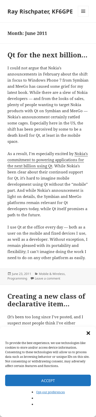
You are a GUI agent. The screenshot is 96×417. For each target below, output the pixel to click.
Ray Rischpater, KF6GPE (40, 11)
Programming (17, 278)
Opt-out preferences (50, 392)
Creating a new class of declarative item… (46, 300)
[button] (88, 333)
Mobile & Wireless (52, 274)
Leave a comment (47, 278)
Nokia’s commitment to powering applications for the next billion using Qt (47, 159)
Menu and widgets (83, 16)
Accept (48, 380)
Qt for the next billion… (47, 54)
